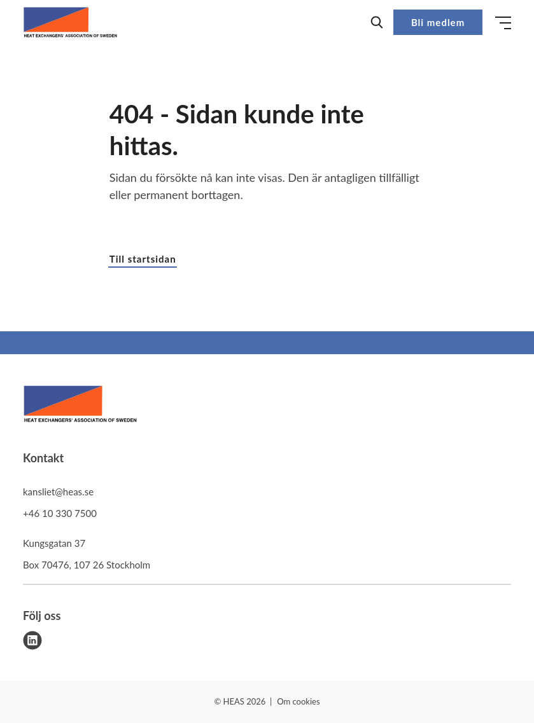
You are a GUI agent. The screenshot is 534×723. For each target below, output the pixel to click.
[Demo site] (70, 22)
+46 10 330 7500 (60, 513)
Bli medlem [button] (438, 22)
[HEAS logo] (80, 406)
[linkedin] (32, 640)
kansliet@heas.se (58, 491)
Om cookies (298, 701)
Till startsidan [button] (142, 259)
